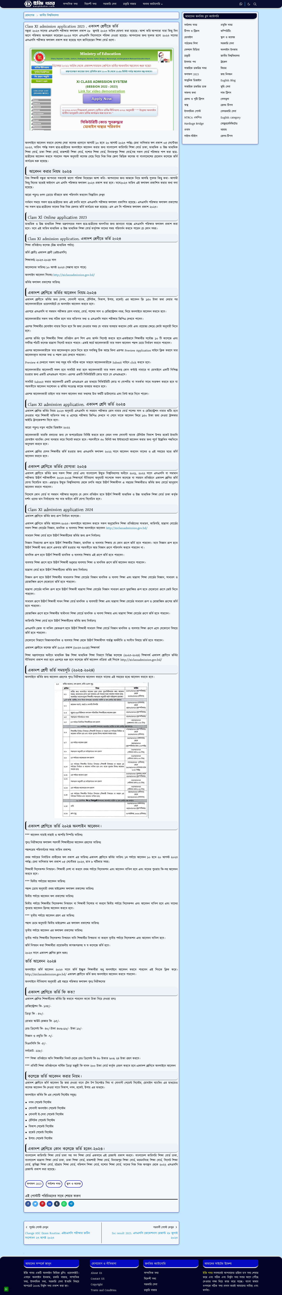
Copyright (97, 1284)
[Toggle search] (255, 4)
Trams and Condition (103, 1290)
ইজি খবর (208, 1273)
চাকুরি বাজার (150, 1290)
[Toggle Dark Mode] (249, 4)
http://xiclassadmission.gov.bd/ (74, 275)
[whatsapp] (241, 4)
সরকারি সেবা (150, 1284)
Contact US (97, 1279)
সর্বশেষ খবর (54, 1184)
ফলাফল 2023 (34, 1184)
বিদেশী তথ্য (150, 1279)
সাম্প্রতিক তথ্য (151, 1273)
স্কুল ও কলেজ (74, 1184)
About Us (96, 1273)
